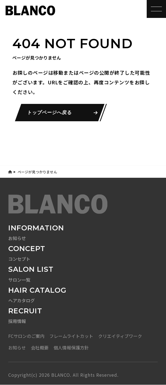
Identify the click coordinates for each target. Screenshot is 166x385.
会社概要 (40, 347)
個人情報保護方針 (71, 347)
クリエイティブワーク (120, 336)
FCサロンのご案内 (26, 336)
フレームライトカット (71, 336)
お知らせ (17, 347)
